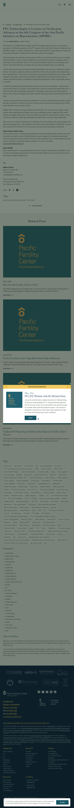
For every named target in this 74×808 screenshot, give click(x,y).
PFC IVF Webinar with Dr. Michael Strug (45, 396)
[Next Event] (69, 386)
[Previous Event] (5, 386)
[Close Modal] (70, 383)
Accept (62, 802)
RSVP (30, 418)
